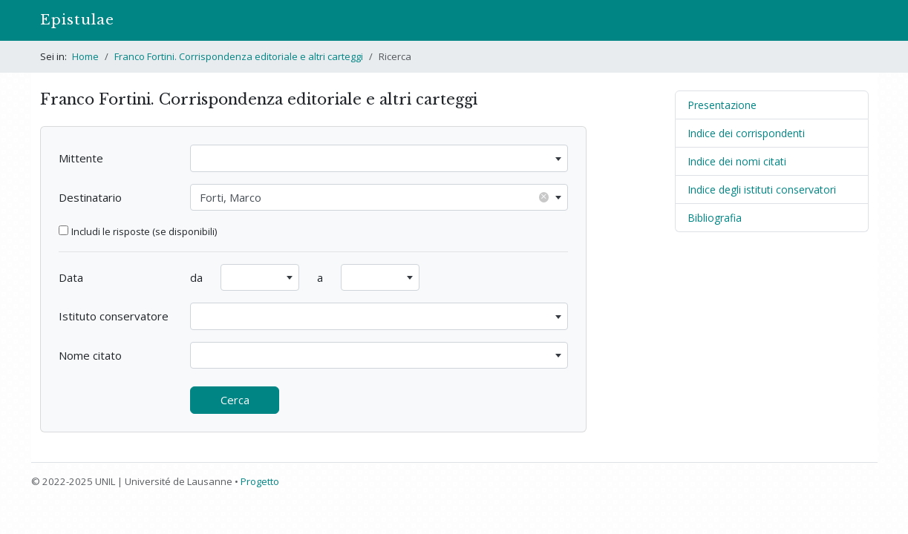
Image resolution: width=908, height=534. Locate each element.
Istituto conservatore (114, 316)
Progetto (260, 481)
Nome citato (90, 355)
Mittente (81, 158)
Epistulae (77, 19)
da (196, 277)
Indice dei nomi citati (736, 161)
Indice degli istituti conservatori (761, 189)
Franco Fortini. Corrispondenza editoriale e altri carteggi (238, 56)
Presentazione (722, 105)
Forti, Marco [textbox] (374, 196)
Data (71, 277)
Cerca (235, 399)
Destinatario (90, 197)
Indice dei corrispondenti (746, 133)
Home (85, 56)
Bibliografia (714, 218)
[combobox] (379, 158)
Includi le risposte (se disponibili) (144, 231)
